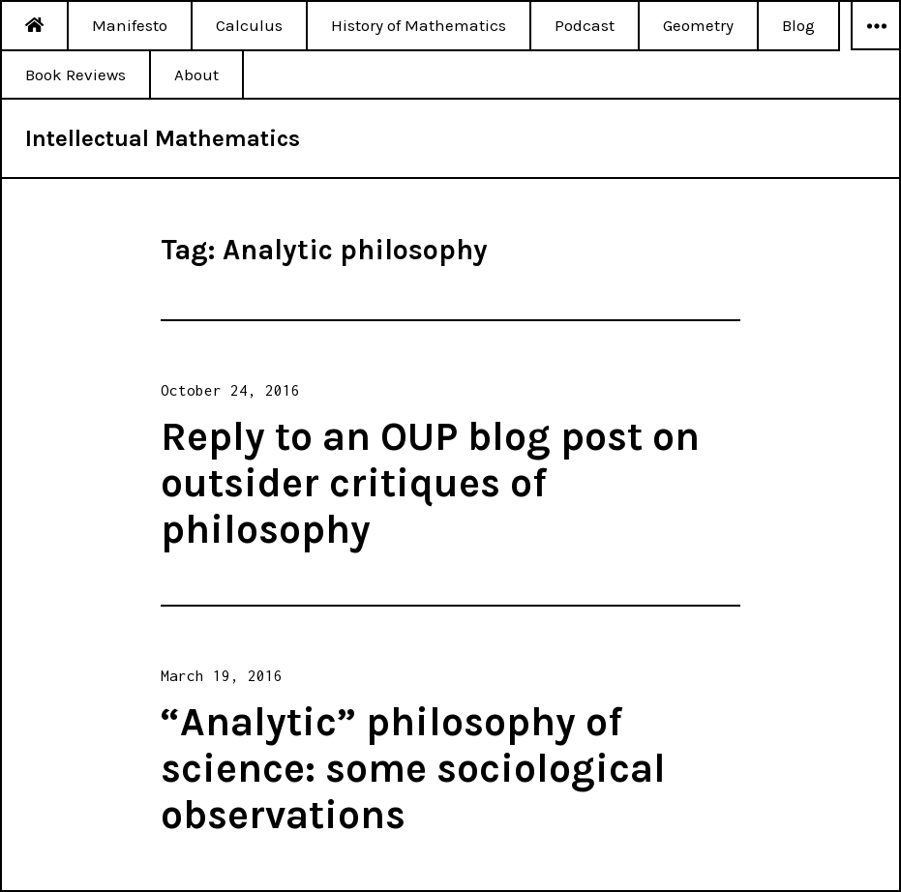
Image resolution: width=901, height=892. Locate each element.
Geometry (698, 25)
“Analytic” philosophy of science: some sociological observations (413, 768)
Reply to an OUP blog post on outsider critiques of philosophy (430, 482)
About (196, 74)
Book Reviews (75, 74)
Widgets (876, 49)
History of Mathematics (418, 25)
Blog (798, 25)
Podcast (585, 25)
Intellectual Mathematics (162, 138)
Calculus (249, 25)
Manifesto (129, 25)
